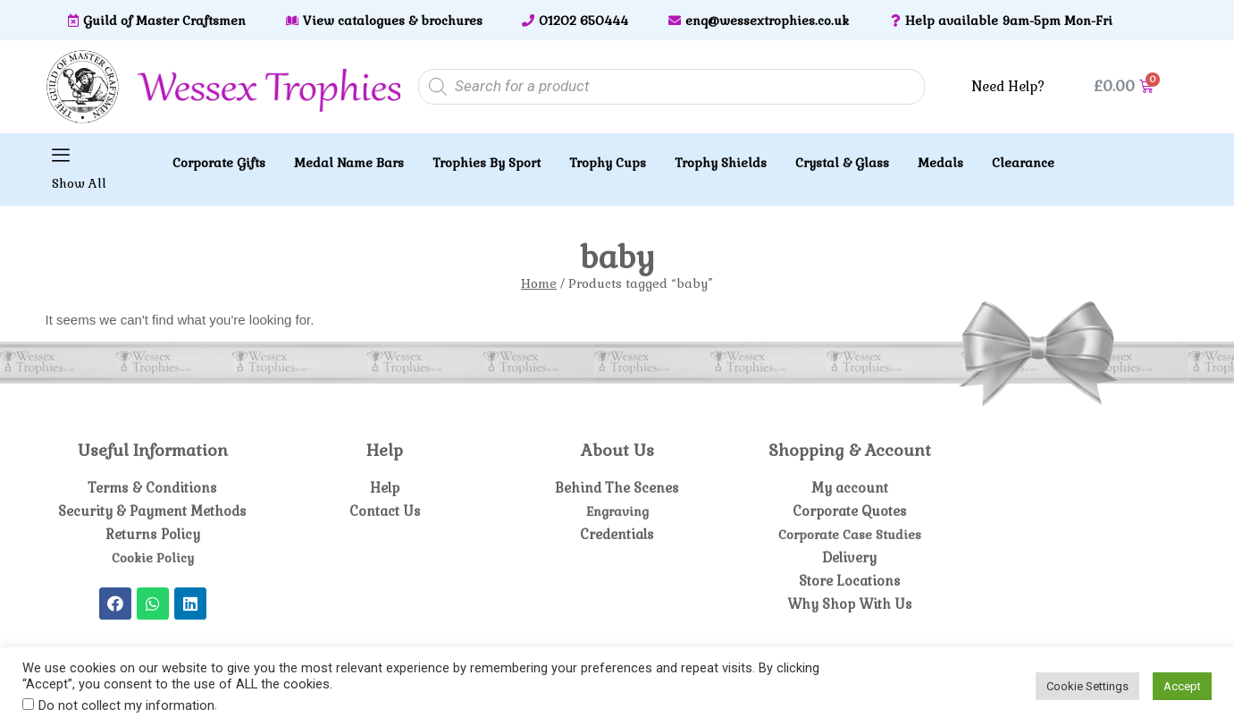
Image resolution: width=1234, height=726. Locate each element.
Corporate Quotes (849, 510)
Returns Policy (152, 534)
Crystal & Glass (842, 163)
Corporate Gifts (218, 163)
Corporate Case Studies (850, 534)
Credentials (617, 534)
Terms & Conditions (152, 487)
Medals (940, 163)
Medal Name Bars (349, 163)
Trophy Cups (607, 163)
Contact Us (384, 510)
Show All (79, 183)
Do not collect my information (126, 705)
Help (384, 487)
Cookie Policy (153, 557)
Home (539, 283)
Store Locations (849, 580)
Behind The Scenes (617, 487)
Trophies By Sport (486, 163)
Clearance (1023, 163)
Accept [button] (1182, 686)
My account (849, 487)
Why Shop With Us (849, 603)
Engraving (617, 510)
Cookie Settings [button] (1087, 686)
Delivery (849, 557)
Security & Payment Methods (153, 510)
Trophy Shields (721, 163)
